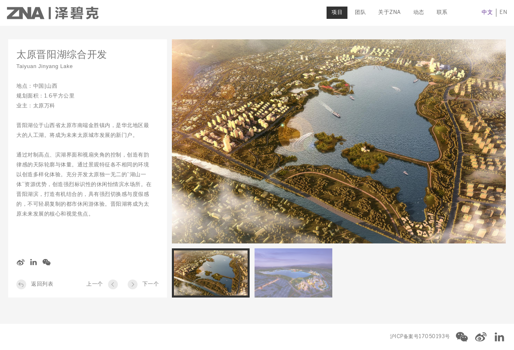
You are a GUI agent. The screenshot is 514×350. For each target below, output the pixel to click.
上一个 (94, 284)
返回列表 (42, 284)
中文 (485, 12)
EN (502, 12)
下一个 (150, 284)
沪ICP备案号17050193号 (420, 336)
